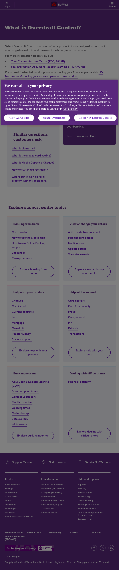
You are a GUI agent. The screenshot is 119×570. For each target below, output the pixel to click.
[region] (59, 102)
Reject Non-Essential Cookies (95, 117)
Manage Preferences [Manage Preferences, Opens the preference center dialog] (54, 117)
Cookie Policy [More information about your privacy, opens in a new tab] (70, 109)
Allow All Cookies (19, 117)
